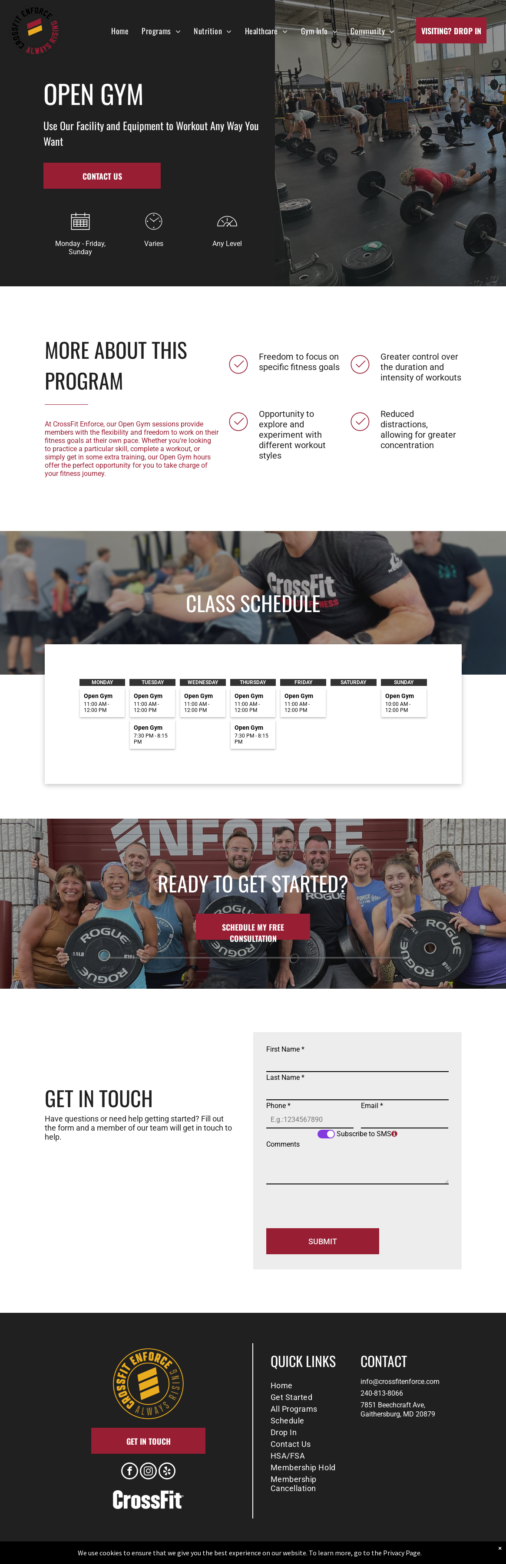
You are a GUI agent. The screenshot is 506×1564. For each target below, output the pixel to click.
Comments (283, 1144)
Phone (278, 1106)
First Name (285, 1049)
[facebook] (129, 1472)
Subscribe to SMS (364, 1134)
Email (372, 1106)
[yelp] (167, 1472)
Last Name (285, 1077)
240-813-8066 (381, 1393)
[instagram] (148, 1472)
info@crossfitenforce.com (400, 1381)
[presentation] (332, 1203)
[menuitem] (120, 31)
